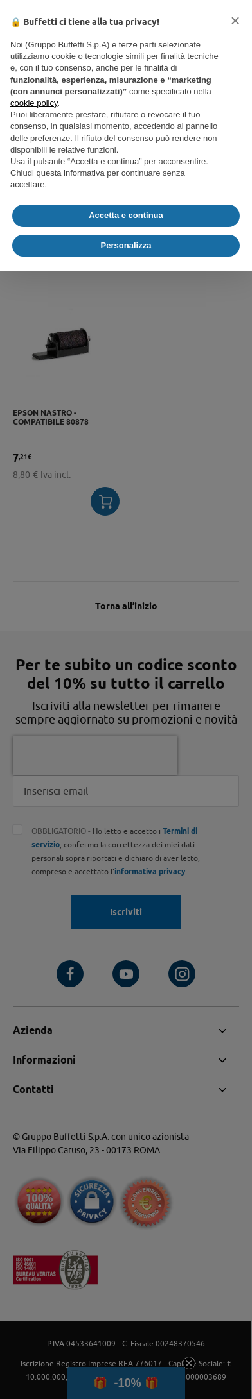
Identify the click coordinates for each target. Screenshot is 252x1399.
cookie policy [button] (33, 103)
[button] (235, 20)
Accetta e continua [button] (126, 215)
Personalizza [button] (126, 245)
